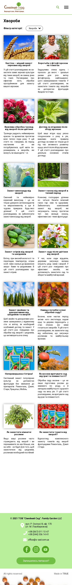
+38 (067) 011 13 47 (38, 531)
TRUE (65, 573)
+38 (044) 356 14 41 (38, 534)
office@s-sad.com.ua (38, 539)
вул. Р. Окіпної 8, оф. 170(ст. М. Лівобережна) (38, 525)
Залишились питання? (36, 560)
